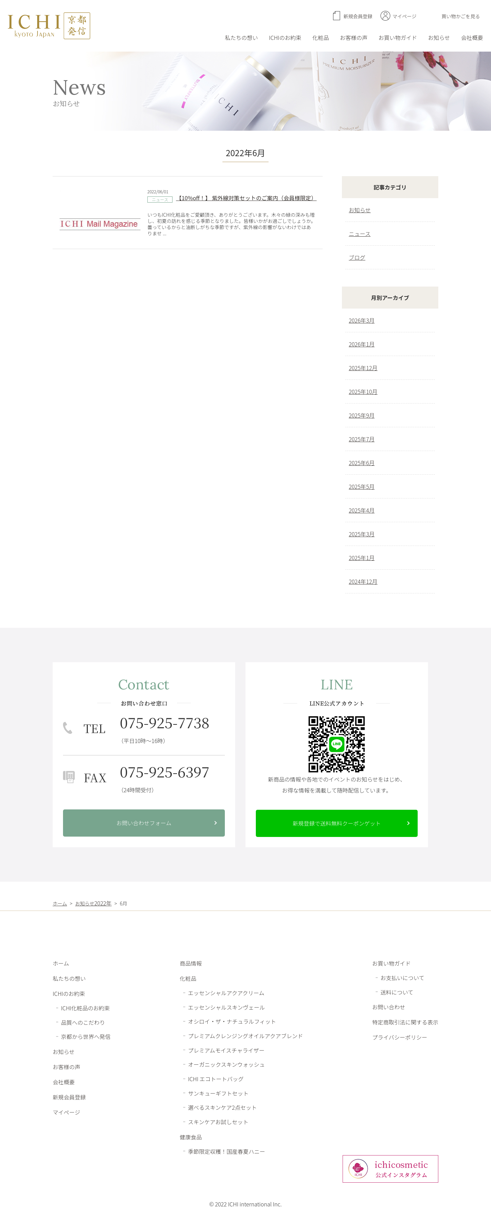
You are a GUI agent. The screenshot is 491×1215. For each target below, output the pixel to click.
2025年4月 (362, 510)
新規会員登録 (357, 16)
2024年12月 (363, 581)
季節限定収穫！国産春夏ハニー (226, 1151)
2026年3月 (362, 320)
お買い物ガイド (397, 37)
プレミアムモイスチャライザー (226, 1050)
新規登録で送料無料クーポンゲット (337, 823)
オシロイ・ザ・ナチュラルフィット (232, 1021)
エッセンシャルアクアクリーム (226, 993)
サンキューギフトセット (218, 1093)
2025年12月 (363, 368)
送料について (397, 992)
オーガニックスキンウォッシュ (226, 1064)
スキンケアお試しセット (218, 1122)
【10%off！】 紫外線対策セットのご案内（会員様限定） (246, 198)
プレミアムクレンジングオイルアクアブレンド (245, 1036)
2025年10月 (363, 391)
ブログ (357, 257)
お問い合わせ (388, 1007)
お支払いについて (402, 978)
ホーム (61, 963)
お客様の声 (353, 37)
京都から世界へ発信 (86, 1036)
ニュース (160, 199)
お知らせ (439, 37)
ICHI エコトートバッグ (216, 1079)
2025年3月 (362, 534)
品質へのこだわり (83, 1022)
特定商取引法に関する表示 (405, 1022)
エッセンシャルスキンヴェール (226, 1007)
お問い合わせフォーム (143, 823)
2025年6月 (362, 463)
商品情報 (191, 963)
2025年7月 (362, 439)
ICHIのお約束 (285, 37)
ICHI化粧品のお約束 (85, 1008)
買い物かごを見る (460, 16)
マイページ (405, 16)
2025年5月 (362, 486)
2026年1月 (362, 344)
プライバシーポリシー (399, 1037)
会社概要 (472, 37)
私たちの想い (241, 37)
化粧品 (320, 37)
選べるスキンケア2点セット (222, 1107)
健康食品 (191, 1137)
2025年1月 (362, 557)
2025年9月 (362, 415)
